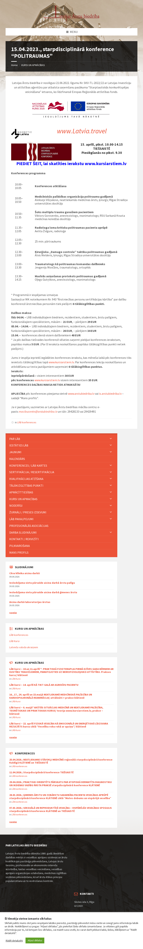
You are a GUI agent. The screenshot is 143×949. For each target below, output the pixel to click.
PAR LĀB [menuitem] (14, 439)
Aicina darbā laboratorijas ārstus (29, 602)
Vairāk (13, 613)
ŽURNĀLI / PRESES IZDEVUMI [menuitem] (27, 512)
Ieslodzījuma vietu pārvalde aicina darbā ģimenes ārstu (43, 592)
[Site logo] (71, 21)
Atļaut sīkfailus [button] (35, 940)
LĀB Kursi (14, 641)
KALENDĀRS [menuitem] (17, 459)
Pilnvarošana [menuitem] (19, 546)
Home (14, 65)
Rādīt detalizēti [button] (14, 940)
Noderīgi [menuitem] (16, 505)
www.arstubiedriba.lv (81, 393)
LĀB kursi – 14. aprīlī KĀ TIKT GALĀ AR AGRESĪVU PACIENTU (43, 685)
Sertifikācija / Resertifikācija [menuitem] (31, 472)
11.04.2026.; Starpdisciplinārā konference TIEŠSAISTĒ (41, 772)
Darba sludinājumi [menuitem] (23, 532)
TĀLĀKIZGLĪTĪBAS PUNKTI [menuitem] (26, 485)
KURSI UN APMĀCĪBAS (33, 65)
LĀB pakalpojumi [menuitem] (21, 519)
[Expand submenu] (111, 439)
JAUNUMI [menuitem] (15, 452)
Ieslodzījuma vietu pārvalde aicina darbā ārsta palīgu (42, 582)
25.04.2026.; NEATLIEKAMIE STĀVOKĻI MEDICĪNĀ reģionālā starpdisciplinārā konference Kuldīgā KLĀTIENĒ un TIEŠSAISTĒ (60, 761)
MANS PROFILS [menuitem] (18, 552)
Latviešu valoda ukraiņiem (23, 647)
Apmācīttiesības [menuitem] (21, 492)
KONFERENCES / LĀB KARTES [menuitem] (28, 465)
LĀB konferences (26, 422)
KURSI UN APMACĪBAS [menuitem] (23, 499)
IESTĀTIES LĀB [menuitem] (18, 445)
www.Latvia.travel (82, 131)
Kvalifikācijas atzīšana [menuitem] (26, 479)
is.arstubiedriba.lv (110, 393)
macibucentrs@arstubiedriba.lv (38, 411)
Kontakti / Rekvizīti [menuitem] (24, 539)
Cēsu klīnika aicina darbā (24, 573)
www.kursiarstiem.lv (61, 362)
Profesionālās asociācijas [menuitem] (28, 526)
